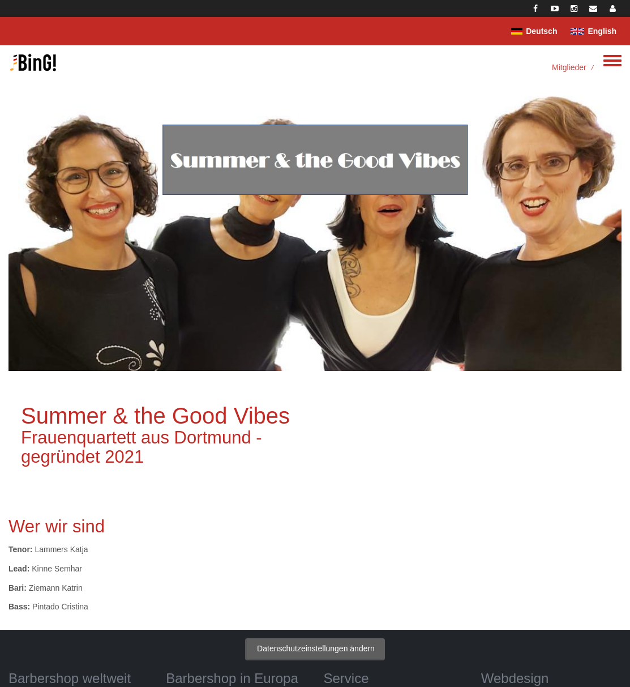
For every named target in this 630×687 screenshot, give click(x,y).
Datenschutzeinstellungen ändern (316, 648)
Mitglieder (569, 67)
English (602, 31)
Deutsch (541, 31)
